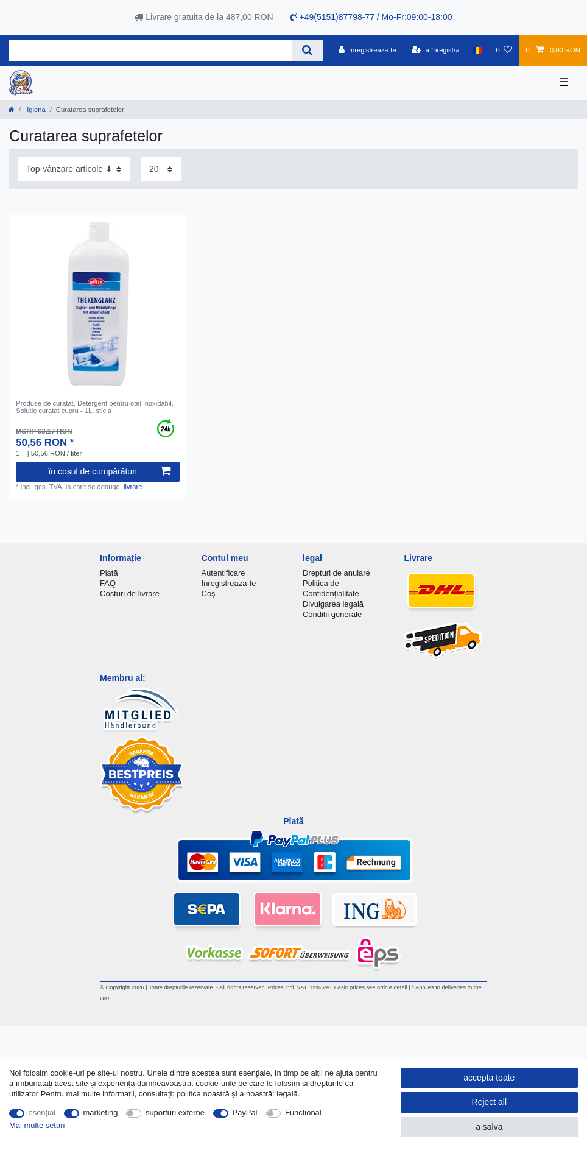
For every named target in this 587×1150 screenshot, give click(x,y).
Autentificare (223, 572)
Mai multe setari (37, 1125)
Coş (209, 593)
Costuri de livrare (130, 593)
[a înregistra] (435, 50)
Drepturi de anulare (336, 572)
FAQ (108, 583)
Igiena (35, 109)
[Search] (307, 50)
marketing (100, 1112)
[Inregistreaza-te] (367, 50)
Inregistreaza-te (229, 583)
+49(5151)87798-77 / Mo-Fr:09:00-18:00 (371, 17)
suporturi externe (175, 1112)
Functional (303, 1112)
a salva (489, 1127)
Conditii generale (332, 614)
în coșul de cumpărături (109, 471)
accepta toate (489, 1077)
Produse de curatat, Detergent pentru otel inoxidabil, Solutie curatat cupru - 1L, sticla (95, 407)
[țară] (477, 50)
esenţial (42, 1112)
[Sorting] (74, 169)
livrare (133, 486)
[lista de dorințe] (504, 50)
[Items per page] (161, 169)
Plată (109, 572)
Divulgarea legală (333, 604)
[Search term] (150, 50)
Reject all (489, 1102)
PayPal (245, 1112)
